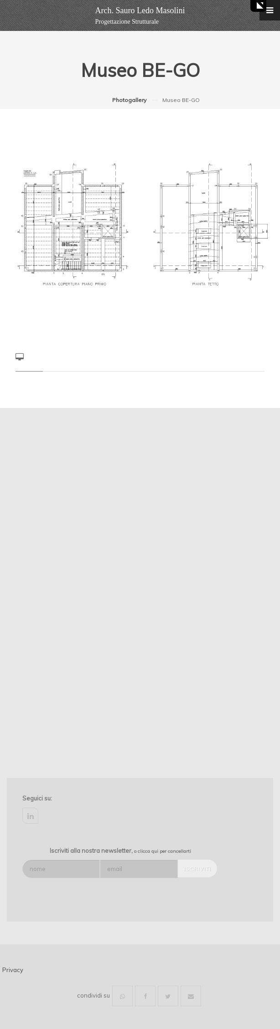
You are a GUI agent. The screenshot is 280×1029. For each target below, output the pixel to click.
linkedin (30, 816)
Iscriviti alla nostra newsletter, (120, 850)
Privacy (12, 969)
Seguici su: (37, 798)
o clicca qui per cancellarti (162, 851)
